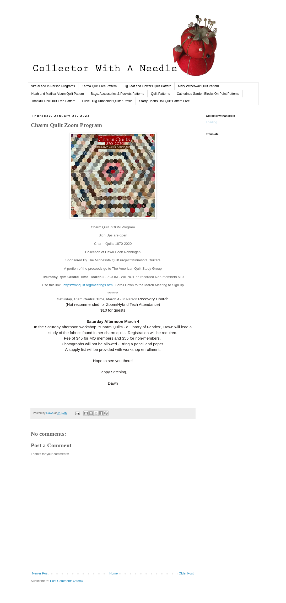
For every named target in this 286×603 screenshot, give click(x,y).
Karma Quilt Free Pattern (99, 86)
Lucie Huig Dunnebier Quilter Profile (107, 101)
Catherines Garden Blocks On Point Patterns (208, 94)
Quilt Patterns (160, 94)
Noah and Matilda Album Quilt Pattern (57, 94)
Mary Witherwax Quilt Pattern (198, 86)
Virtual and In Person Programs (53, 86)
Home (113, 573)
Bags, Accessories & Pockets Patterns (117, 94)
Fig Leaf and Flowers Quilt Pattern (147, 86)
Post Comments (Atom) (66, 581)
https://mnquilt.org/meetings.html (88, 285)
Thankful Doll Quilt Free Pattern (53, 101)
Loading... (213, 122)
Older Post (186, 573)
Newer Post (40, 573)
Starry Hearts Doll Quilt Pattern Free (164, 101)
